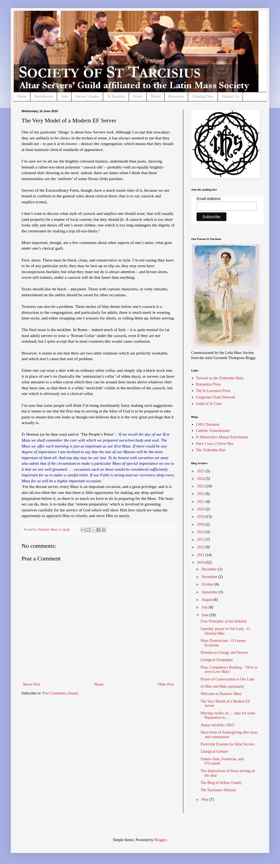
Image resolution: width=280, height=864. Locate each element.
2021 (201, 502)
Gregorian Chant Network (215, 397)
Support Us (230, 96)
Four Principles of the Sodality (224, 621)
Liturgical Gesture (214, 751)
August (207, 600)
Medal (155, 96)
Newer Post (31, 684)
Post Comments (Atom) (60, 693)
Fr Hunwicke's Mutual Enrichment (222, 437)
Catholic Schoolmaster (213, 431)
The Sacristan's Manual (218, 790)
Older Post (166, 684)
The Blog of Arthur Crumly (221, 783)
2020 (201, 509)
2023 (201, 486)
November (209, 577)
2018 (201, 524)
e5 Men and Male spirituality (222, 686)
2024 (201, 479)
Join (64, 96)
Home (21, 96)
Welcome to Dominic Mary (221, 694)
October (208, 584)
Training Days (203, 96)
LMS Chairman (208, 424)
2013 (201, 540)
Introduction (43, 96)
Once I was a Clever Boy (215, 444)
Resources (176, 96)
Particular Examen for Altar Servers (228, 744)
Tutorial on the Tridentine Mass (220, 378)
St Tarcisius (116, 96)
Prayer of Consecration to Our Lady (228, 679)
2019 (201, 517)
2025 (201, 471)
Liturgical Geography (217, 660)
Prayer (138, 96)
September (209, 592)
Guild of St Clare (209, 404)
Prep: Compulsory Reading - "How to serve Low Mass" (229, 669)
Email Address (208, 199)
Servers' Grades (87, 96)
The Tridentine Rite (211, 450)
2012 (201, 547)
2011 (201, 555)
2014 (201, 532)
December (209, 569)
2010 (201, 562)
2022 (201, 494)
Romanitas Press (208, 384)
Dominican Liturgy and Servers (224, 652)
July (205, 607)
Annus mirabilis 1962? (218, 725)
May (205, 799)
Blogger (160, 840)
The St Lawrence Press (213, 391)
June (205, 615)
